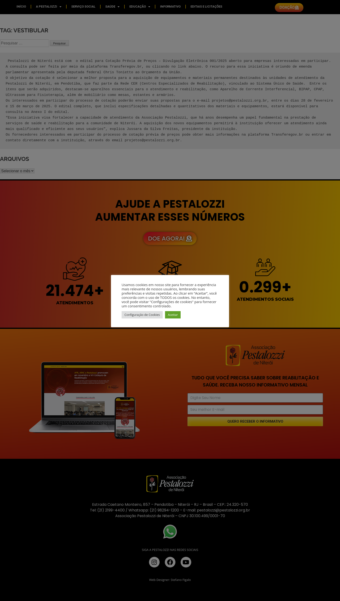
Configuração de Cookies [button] (142, 315)
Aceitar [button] (173, 315)
